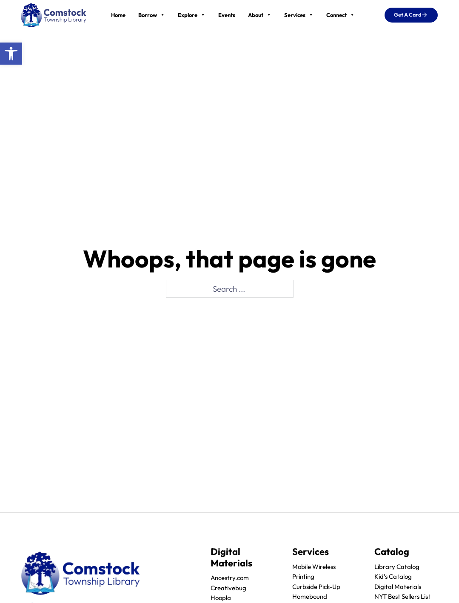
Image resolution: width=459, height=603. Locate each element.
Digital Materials (397, 587)
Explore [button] (191, 14)
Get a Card (411, 14)
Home (118, 14)
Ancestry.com (230, 578)
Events (226, 14)
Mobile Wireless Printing (314, 571)
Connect (340, 14)
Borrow (151, 14)
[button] (11, 54)
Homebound (309, 596)
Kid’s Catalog (393, 576)
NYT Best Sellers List (402, 596)
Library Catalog (396, 567)
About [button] (259, 14)
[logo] (53, 14)
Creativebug (228, 588)
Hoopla (221, 598)
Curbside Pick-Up (316, 587)
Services (299, 14)
